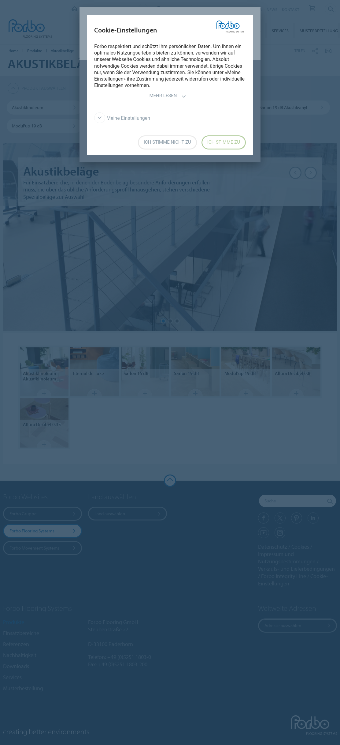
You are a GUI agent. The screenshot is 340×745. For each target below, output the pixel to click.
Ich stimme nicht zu (167, 142)
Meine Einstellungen (122, 118)
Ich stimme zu (223, 142)
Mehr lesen (167, 96)
